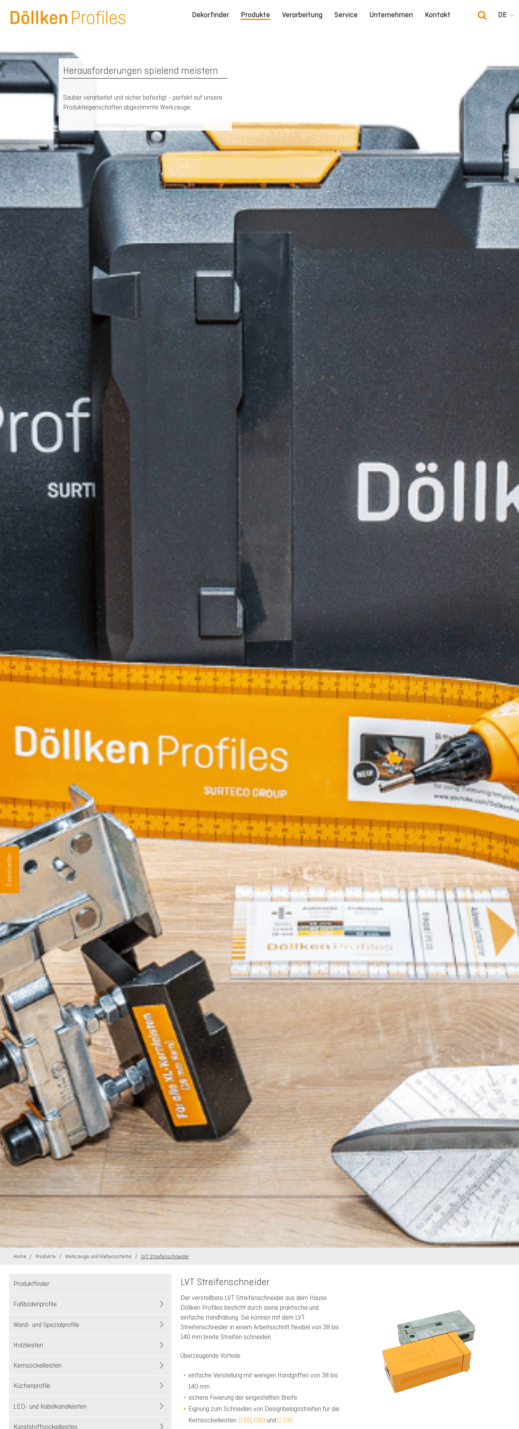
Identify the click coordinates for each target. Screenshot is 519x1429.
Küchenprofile (31, 1386)
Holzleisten (28, 1345)
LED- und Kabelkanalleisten (49, 1406)
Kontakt (438, 15)
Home (20, 1256)
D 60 (244, 1420)
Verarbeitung (302, 15)
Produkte (255, 15)
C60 (259, 1420)
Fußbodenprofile (35, 1304)
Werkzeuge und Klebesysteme (99, 1256)
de (502, 15)
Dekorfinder (210, 15)
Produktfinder (31, 1284)
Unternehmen (391, 15)
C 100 (285, 1420)
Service (346, 15)
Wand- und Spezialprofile (46, 1325)
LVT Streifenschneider (165, 1256)
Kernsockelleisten (37, 1365)
